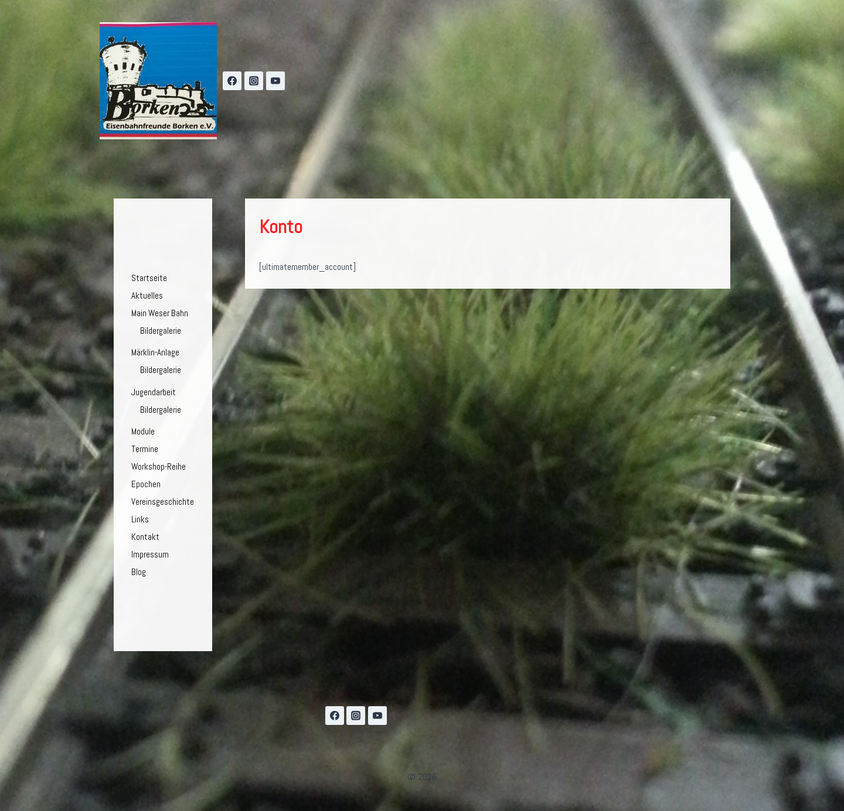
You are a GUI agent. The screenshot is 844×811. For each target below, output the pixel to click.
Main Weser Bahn (159, 313)
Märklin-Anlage (155, 352)
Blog (138, 571)
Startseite (149, 277)
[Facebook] (232, 80)
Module (143, 431)
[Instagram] (253, 80)
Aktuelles (147, 295)
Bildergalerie (160, 330)
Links (140, 519)
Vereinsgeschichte (162, 501)
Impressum (150, 554)
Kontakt (145, 536)
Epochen (146, 484)
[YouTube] (275, 80)
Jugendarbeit (153, 392)
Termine (144, 448)
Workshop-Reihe (158, 466)
